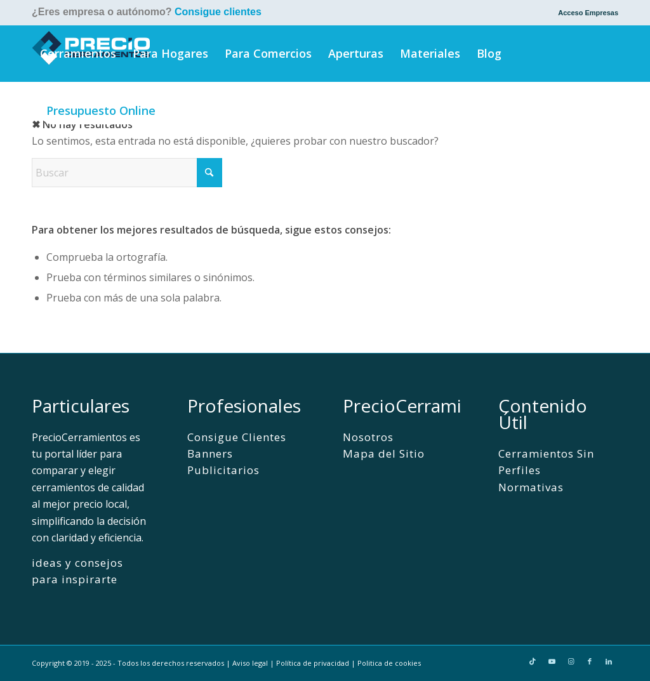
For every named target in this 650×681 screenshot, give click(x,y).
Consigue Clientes (236, 437)
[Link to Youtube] (551, 661)
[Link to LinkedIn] (608, 661)
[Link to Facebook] (589, 661)
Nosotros (368, 437)
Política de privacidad (312, 663)
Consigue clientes (218, 11)
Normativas (531, 487)
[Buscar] (183, 110)
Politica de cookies (389, 663)
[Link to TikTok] (532, 661)
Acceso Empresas (588, 13)
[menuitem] (585, 13)
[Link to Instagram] (570, 661)
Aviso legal (250, 663)
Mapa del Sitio (384, 453)
